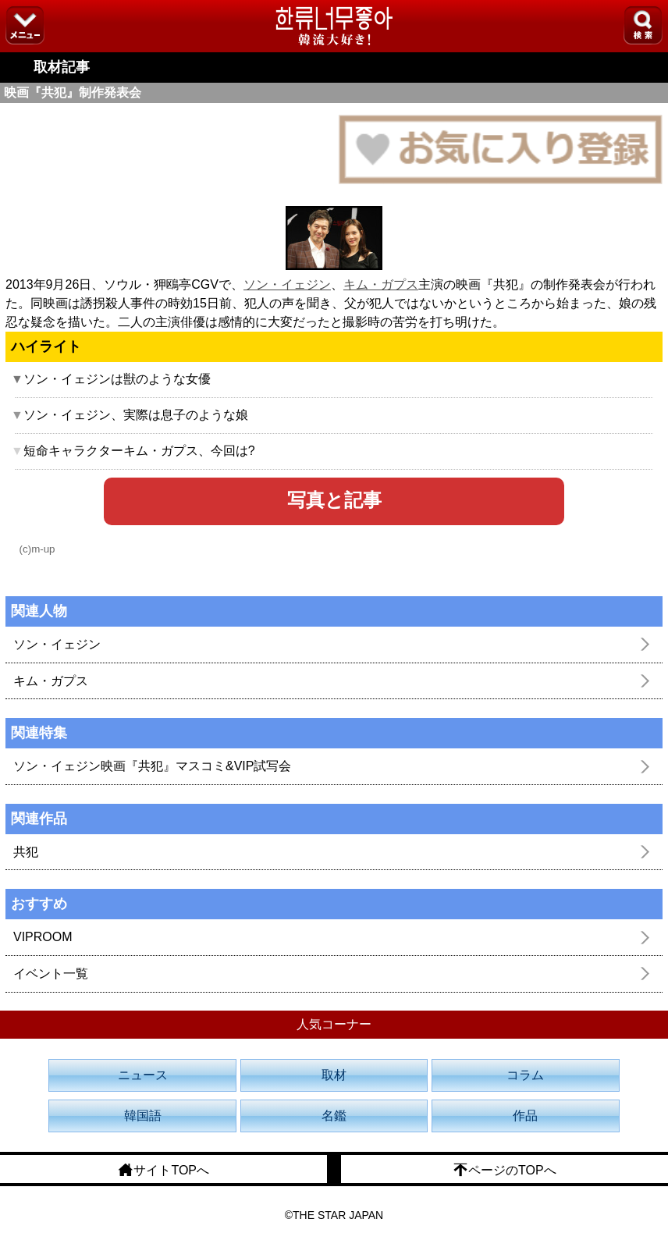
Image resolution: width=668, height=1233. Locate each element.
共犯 (25, 851)
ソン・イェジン (287, 284)
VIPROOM (43, 936)
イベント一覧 (50, 973)
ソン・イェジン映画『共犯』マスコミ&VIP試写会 (152, 766)
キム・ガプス (380, 284)
